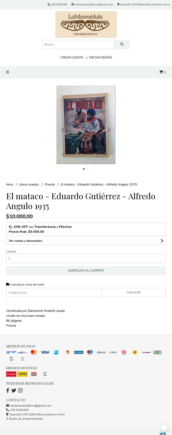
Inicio (10, 184)
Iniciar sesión (100, 57)
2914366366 (17, 410)
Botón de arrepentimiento (24, 419)
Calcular (134, 292)
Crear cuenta (71, 57)
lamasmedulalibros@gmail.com (28, 406)
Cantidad (11, 251)
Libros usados (29, 184)
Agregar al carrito (86, 270)
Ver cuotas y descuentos (25, 241)
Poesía (50, 184)
